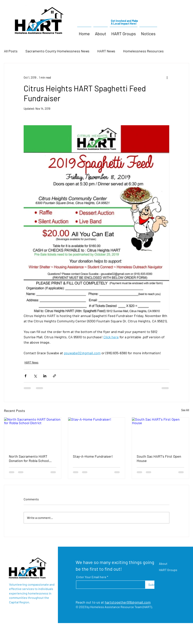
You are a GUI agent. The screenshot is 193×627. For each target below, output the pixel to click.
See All (185, 410)
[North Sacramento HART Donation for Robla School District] (32, 433)
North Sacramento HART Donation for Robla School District (29, 458)
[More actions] (167, 77)
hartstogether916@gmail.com (128, 602)
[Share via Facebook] (25, 376)
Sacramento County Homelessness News (57, 51)
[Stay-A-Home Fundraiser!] (96, 433)
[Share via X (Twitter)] (35, 376)
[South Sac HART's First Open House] (160, 433)
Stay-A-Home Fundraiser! (93, 456)
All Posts (11, 51)
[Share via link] (54, 376)
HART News (106, 51)
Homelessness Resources (143, 51)
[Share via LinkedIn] (45, 376)
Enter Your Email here (91, 577)
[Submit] (153, 585)
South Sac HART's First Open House (159, 458)
